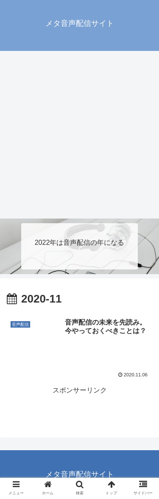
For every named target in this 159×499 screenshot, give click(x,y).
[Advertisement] (79, 134)
